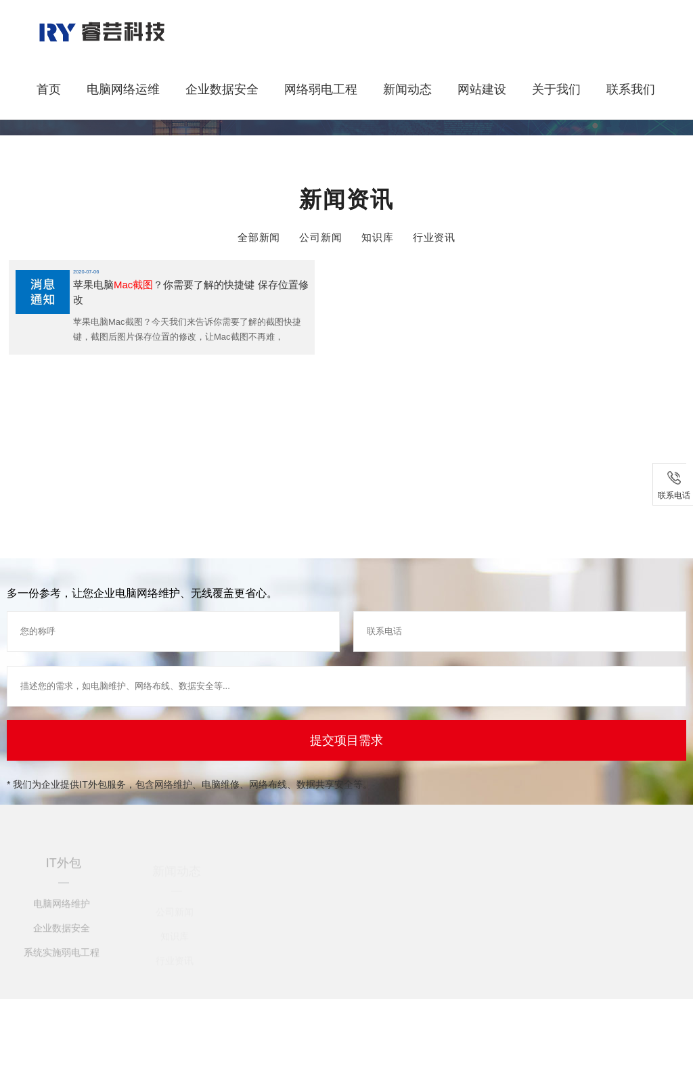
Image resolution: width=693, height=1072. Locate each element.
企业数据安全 (222, 89)
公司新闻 (320, 237)
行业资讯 (434, 237)
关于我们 (556, 89)
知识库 (377, 237)
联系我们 (630, 89)
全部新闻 (259, 237)
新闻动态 (407, 89)
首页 (49, 89)
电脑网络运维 (123, 89)
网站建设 (481, 89)
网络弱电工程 (320, 89)
